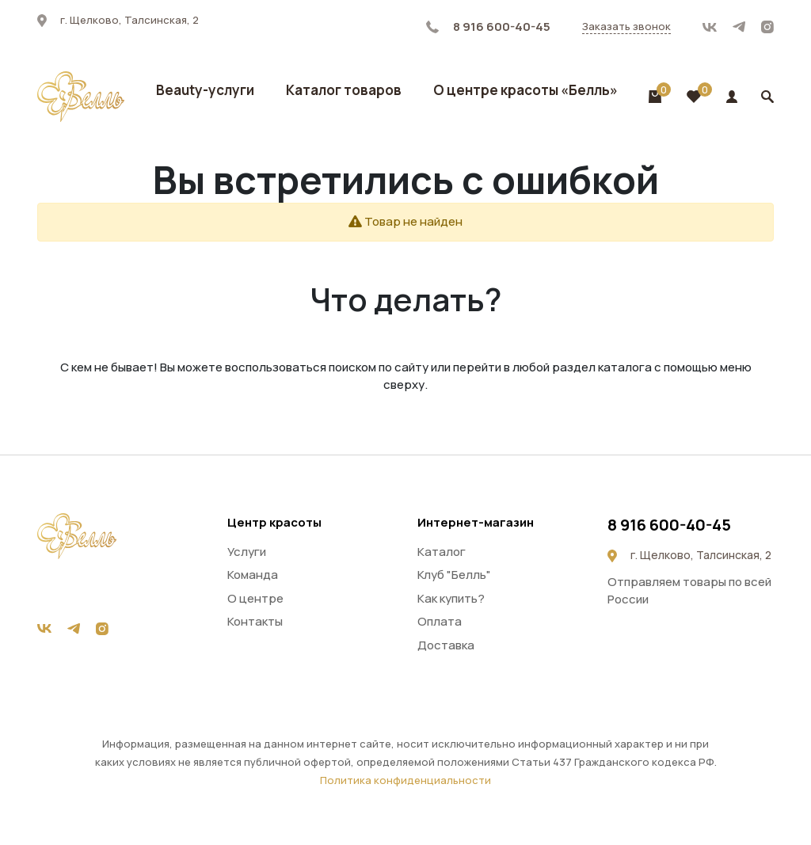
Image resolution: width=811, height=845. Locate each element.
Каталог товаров (344, 90)
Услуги (246, 551)
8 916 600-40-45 (488, 26)
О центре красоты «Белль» (525, 90)
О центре (255, 598)
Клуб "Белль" (454, 574)
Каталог (441, 551)
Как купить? (451, 598)
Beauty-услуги (205, 90)
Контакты (255, 621)
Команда (252, 574)
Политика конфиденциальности (405, 780)
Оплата (439, 621)
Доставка (445, 645)
